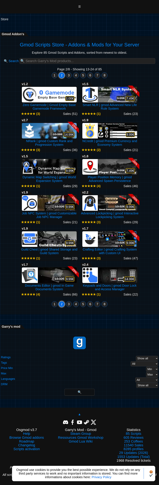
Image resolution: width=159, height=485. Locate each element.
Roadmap (26, 441)
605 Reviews (133, 438)
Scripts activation (26, 449)
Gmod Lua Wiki (80, 441)
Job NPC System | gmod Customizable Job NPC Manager (49, 213)
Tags (4, 362)
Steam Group (80, 434)
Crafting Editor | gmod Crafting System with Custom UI (109, 249)
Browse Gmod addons (26, 438)
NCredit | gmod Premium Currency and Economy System (109, 141)
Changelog (26, 445)
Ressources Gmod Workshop (80, 438)
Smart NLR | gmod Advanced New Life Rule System (109, 105)
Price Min (7, 368)
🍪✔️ (151, 473)
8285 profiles (133, 449)
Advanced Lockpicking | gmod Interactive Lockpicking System (109, 213)
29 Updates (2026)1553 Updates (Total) (133, 455)
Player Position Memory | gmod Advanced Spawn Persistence (109, 177)
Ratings (6, 357)
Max (3, 373)
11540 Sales (133, 445)
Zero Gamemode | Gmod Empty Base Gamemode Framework (49, 105)
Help (26, 434)
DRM (4, 384)
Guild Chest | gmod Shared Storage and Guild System (49, 249)
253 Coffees (133, 441)
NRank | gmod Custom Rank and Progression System (49, 141)
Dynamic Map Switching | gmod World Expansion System (49, 177)
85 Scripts (133, 434)
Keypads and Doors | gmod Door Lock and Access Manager (109, 285)
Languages (8, 378)
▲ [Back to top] (79, 414)
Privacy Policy (101, 477)
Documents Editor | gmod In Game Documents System (49, 285)
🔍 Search (11, 61)
